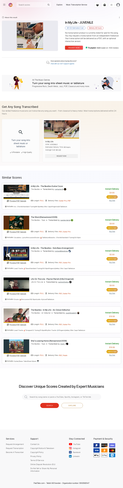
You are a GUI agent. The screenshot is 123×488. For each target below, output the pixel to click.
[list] (111, 4)
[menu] (4, 4)
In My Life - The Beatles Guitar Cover (47, 186)
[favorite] (97, 4)
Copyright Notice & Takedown (42, 448)
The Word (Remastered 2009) (44, 217)
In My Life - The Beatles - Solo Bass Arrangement (52, 248)
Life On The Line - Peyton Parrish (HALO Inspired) (52, 279)
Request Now (74, 48)
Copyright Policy (36, 452)
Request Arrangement (15, 444)
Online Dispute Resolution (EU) (42, 464)
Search (49, 405)
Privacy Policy (35, 456)
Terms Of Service (37, 460)
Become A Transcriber (15, 452)
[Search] (48, 4)
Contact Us (34, 444)
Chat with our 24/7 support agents (62, 64)
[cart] (104, 4)
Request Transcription (15, 448)
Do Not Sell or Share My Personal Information (43, 469)
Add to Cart (112, 197)
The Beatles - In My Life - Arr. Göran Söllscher (50, 310)
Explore (72, 405)
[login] (118, 5)
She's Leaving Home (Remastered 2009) (49, 341)
